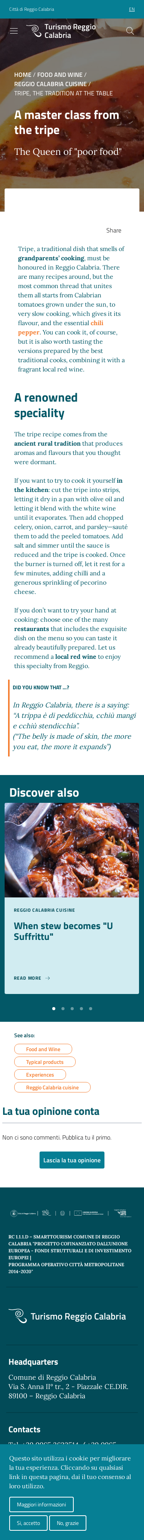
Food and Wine (60, 74)
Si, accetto (28, 1523)
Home (22, 74)
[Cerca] (130, 31)
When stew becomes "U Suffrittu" (63, 931)
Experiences (40, 1074)
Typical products (45, 1062)
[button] (53, 1008)
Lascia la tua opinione (72, 1160)
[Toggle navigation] (13, 30)
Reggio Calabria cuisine (50, 83)
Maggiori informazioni (41, 1504)
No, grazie (68, 1523)
